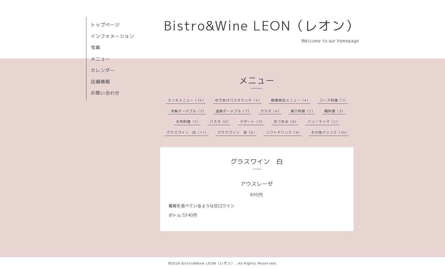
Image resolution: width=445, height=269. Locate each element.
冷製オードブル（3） (188, 111)
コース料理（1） (334, 100)
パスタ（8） (220, 121)
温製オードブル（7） (233, 111)
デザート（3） (252, 121)
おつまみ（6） (286, 121)
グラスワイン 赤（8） (237, 132)
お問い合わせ (105, 93)
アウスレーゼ (257, 183)
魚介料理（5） (303, 111)
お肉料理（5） (188, 121)
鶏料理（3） (334, 111)
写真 (95, 47)
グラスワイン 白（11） (187, 132)
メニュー (100, 59)
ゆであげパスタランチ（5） (238, 100)
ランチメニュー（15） (187, 100)
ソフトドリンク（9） (284, 132)
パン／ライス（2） (324, 121)
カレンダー (103, 70)
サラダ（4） (270, 111)
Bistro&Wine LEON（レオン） (261, 25)
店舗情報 (100, 81)
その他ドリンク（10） (330, 132)
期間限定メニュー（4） (290, 100)
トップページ (105, 25)
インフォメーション (112, 36)
